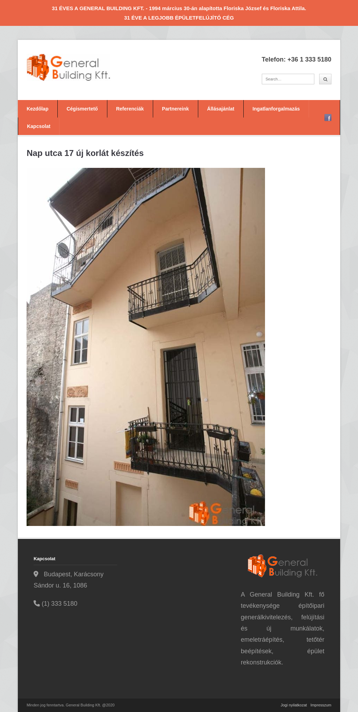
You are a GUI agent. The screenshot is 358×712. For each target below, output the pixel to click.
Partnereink (175, 109)
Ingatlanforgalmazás (276, 109)
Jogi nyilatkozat (294, 705)
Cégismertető (82, 109)
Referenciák (130, 109)
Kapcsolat (38, 126)
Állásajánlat (220, 109)
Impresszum (320, 705)
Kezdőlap (37, 109)
